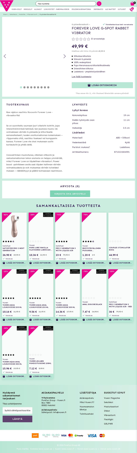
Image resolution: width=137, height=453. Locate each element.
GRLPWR (108, 424)
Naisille (22, 14)
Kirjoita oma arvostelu (70, 194)
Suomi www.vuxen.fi (64, 449)
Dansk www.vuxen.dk (110, 449)
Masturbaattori (111, 406)
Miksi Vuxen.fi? (87, 402)
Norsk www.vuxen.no (87, 449)
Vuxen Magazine (112, 398)
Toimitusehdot (87, 414)
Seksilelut (13, 14)
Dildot (107, 411)
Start (5, 14)
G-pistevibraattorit (48, 14)
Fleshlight (108, 419)
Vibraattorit (32, 14)
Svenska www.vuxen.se (41, 449)
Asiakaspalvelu (87, 398)
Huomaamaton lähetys (87, 408)
